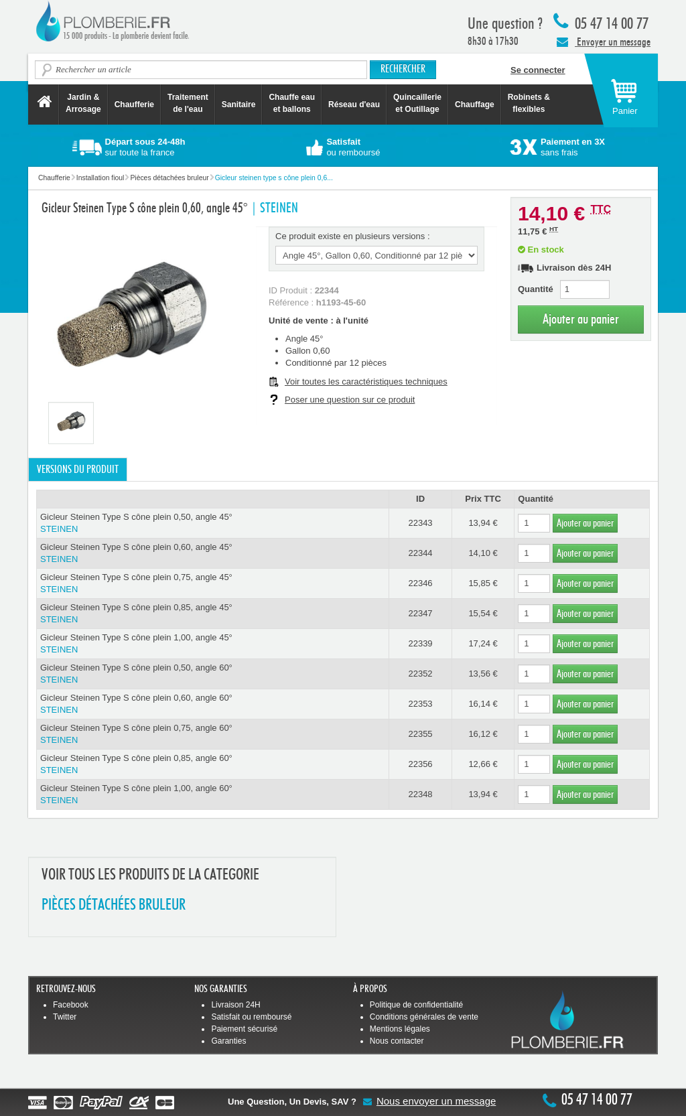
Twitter (64, 1017)
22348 (420, 794)
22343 (420, 523)
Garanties (228, 1041)
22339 (420, 643)
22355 (420, 734)
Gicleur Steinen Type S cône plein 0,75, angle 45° (212, 584)
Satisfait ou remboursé (251, 1017)
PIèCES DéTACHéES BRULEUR (114, 905)
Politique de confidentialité (416, 1004)
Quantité (535, 289)
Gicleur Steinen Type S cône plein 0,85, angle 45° (212, 614)
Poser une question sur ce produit (350, 400)
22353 (420, 704)
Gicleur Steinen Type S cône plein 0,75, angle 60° (212, 734)
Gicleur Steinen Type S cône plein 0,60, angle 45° (212, 553)
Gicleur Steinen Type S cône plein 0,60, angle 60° (212, 704)
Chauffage (474, 104)
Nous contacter (397, 1041)
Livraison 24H (235, 1004)
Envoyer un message (603, 42)
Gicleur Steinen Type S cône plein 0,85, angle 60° (212, 764)
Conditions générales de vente (424, 1017)
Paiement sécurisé (244, 1029)
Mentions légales (400, 1029)
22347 (420, 613)
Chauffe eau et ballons (292, 103)
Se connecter (537, 70)
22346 (420, 583)
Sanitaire (239, 104)
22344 (420, 553)
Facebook (70, 1004)
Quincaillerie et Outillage (417, 103)
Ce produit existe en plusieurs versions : (352, 236)
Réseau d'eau (354, 104)
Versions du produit (78, 469)
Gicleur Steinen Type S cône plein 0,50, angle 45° (212, 523)
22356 (420, 764)
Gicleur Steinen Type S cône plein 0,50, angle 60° (212, 674)
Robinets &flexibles (529, 103)
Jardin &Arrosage (83, 103)
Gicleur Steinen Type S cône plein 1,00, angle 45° (212, 644)
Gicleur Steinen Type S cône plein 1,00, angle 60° (212, 795)
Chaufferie (134, 104)
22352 (420, 674)
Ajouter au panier (581, 319)
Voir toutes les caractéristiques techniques (366, 381)
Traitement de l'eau (187, 103)
